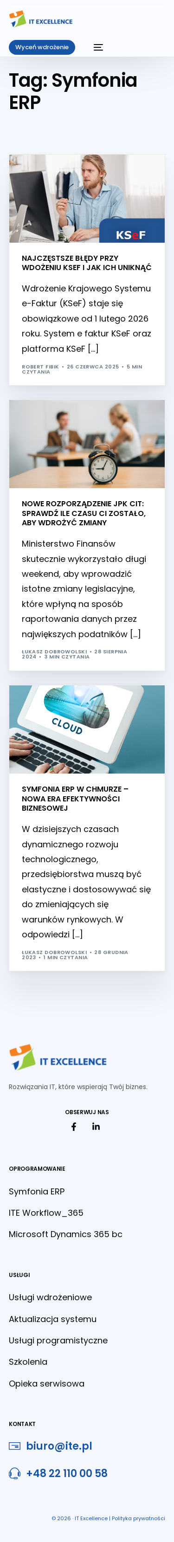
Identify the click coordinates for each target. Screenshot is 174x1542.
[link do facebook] (76, 1127)
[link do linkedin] (98, 1127)
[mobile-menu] (93, 47)
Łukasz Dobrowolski (54, 651)
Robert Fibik (40, 366)
